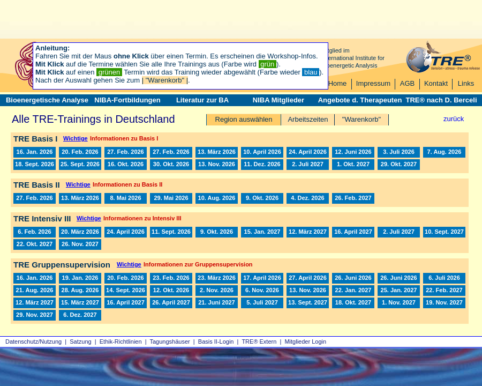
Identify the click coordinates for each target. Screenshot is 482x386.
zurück (453, 119)
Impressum (373, 83)
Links (466, 83)
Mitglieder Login (305, 341)
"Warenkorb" (361, 119)
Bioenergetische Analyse (47, 100)
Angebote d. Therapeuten (360, 100)
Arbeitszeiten (308, 119)
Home (337, 83)
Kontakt (436, 83)
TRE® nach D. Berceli (441, 100)
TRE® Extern (259, 341)
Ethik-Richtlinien (121, 341)
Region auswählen (244, 119)
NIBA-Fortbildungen (127, 100)
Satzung (80, 341)
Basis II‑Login (216, 341)
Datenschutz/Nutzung (33, 341)
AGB (407, 83)
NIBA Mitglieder (278, 100)
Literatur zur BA (202, 100)
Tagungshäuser (170, 341)
